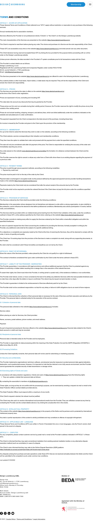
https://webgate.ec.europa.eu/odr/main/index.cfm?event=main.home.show (24, 449)
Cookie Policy (11, 519)
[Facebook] (89, 263)
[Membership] (76, 4)
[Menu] (90, 4)
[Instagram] (5, 513)
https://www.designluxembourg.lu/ (58, 40)
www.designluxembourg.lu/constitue (34, 151)
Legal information (39, 519)
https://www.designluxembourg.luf (72, 215)
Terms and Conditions (24, 519)
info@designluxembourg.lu (14, 72)
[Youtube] (12, 513)
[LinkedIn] (9, 513)
